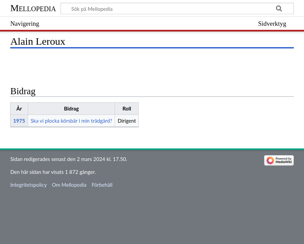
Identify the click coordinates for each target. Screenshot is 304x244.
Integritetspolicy (28, 185)
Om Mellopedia (69, 185)
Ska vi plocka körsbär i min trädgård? (71, 121)
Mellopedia (33, 8)
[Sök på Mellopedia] (177, 8)
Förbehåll (102, 185)
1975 (19, 121)
